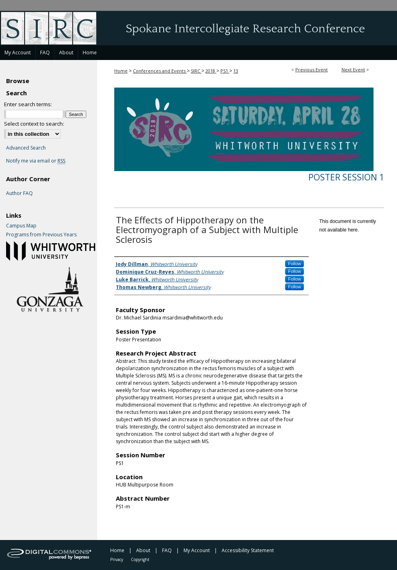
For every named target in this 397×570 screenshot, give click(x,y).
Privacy (116, 559)
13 (235, 71)
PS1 (224, 71)
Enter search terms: (28, 104)
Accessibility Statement (248, 550)
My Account (197, 550)
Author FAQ (19, 193)
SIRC (196, 71)
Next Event (353, 69)
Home (121, 71)
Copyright (140, 559)
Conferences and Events (160, 71)
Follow (294, 263)
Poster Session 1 (346, 177)
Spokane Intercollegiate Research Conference (198, 28)
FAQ (167, 550)
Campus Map (21, 226)
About (143, 550)
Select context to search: (34, 123)
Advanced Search (26, 147)
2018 (210, 71)
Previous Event (311, 69)
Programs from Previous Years (41, 235)
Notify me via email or (35, 161)
